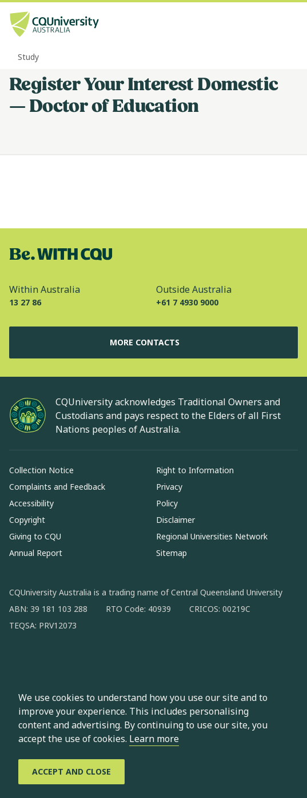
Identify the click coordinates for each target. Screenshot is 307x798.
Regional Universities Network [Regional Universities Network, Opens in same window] (212, 536)
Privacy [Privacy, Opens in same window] (169, 486)
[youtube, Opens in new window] (140, 662)
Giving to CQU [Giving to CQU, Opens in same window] (35, 536)
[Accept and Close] (71, 771)
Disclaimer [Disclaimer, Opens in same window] (175, 519)
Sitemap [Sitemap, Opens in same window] (171, 552)
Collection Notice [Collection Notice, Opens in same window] (41, 470)
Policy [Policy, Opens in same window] (167, 503)
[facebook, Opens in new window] (21, 662)
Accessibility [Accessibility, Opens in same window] (31, 503)
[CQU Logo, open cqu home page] (54, 25)
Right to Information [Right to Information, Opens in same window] (195, 470)
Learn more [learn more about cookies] (154, 738)
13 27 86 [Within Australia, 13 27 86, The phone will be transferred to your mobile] (25, 302)
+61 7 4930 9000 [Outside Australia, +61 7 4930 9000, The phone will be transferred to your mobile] (187, 302)
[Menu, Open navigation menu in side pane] (288, 25)
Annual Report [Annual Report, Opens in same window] (35, 552)
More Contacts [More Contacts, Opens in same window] (154, 342)
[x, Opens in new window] (110, 662)
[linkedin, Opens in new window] (81, 662)
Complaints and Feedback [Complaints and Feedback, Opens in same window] (57, 486)
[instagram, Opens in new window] (51, 662)
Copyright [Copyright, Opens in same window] (27, 519)
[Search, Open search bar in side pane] (268, 25)
